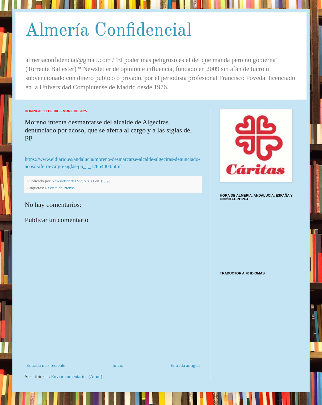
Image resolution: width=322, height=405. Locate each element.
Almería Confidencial (108, 30)
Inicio (117, 365)
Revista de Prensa (60, 187)
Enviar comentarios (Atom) (76, 376)
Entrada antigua (185, 365)
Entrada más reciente (45, 365)
